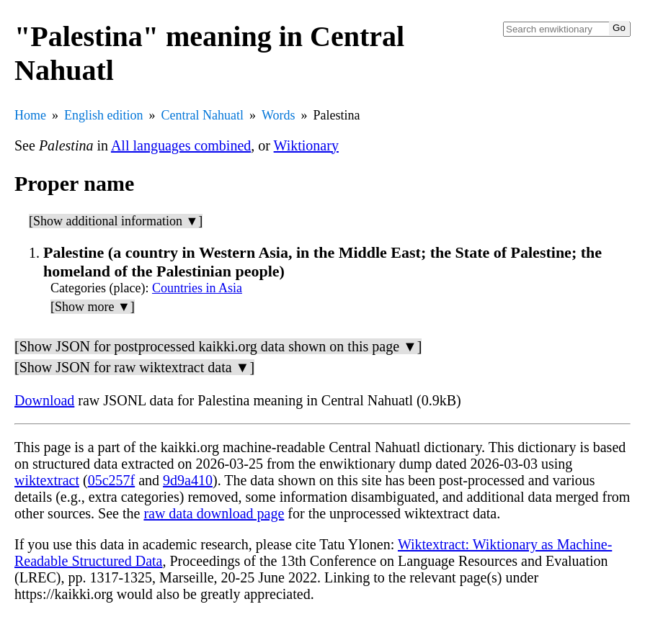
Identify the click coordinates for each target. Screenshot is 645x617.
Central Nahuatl (202, 115)
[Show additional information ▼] (116, 221)
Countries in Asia (197, 288)
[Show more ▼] (92, 307)
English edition (103, 115)
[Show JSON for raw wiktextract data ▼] (134, 367)
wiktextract (46, 480)
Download (44, 400)
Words (278, 115)
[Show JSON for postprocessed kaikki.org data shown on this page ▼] (218, 346)
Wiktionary (306, 145)
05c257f (111, 480)
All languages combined (181, 145)
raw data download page (213, 513)
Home (30, 115)
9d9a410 (188, 480)
